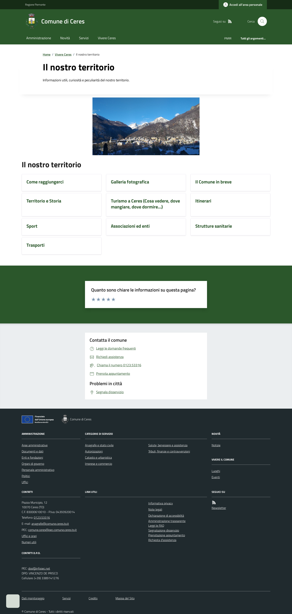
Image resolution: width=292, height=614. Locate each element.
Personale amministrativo (38, 469)
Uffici (25, 482)
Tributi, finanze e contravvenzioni (169, 451)
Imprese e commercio (98, 463)
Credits (93, 598)
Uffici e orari (29, 536)
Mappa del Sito (124, 598)
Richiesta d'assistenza (162, 540)
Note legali (155, 509)
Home (46, 54)
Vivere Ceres (107, 38)
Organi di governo (33, 463)
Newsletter (219, 508)
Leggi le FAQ (156, 525)
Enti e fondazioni (32, 457)
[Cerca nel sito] (261, 21)
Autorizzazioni (94, 451)
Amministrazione (38, 38)
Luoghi (216, 471)
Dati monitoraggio (33, 598)
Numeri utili (29, 542)
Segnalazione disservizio (163, 530)
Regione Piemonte (35, 4)
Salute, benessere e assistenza (167, 445)
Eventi (216, 477)
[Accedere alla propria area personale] (243, 4)
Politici (26, 476)
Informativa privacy (160, 503)
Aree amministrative (35, 445)
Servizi (84, 38)
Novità (65, 38)
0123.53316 (42, 517)
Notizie (216, 445)
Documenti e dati (32, 451)
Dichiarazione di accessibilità (166, 515)
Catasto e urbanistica (98, 457)
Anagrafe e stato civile (99, 445)
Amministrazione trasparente (167, 521)
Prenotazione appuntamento (166, 535)
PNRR (227, 38)
